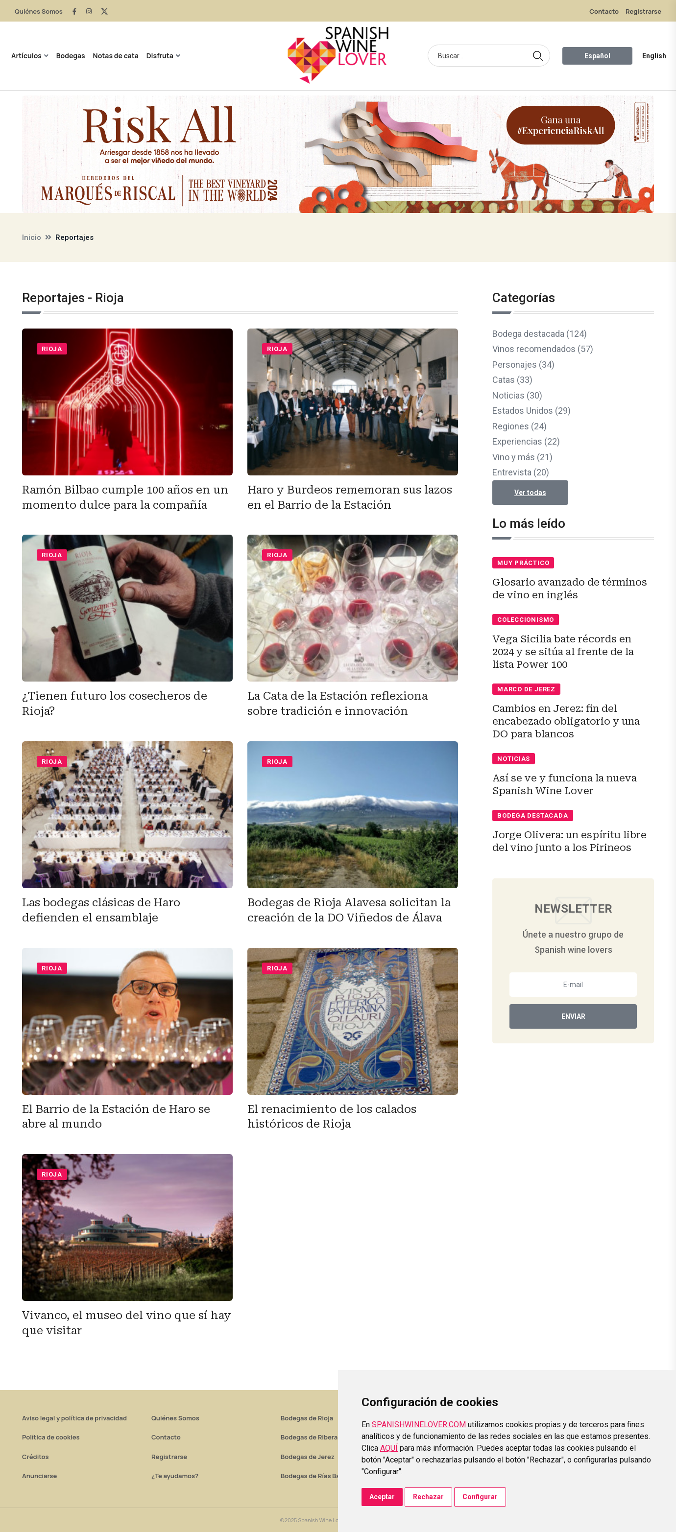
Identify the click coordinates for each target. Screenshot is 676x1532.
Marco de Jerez (526, 689)
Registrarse (643, 11)
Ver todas (530, 492)
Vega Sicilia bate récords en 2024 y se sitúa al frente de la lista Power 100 (563, 651)
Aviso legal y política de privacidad (74, 1418)
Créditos (35, 1456)
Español (597, 56)
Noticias (513, 758)
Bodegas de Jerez (308, 1456)
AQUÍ (389, 1448)
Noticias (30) (517, 395)
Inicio (31, 237)
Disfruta (159, 55)
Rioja (52, 349)
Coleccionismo (525, 619)
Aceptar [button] (382, 1497)
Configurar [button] (480, 1497)
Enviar (573, 1016)
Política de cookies (51, 1437)
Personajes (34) (523, 364)
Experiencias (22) (526, 441)
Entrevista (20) (520, 472)
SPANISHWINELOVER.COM (419, 1424)
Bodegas (70, 55)
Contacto (604, 11)
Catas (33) (512, 380)
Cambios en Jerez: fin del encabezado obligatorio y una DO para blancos (566, 721)
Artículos (26, 55)
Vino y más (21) (522, 457)
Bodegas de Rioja (307, 1418)
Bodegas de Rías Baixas (316, 1475)
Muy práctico (523, 562)
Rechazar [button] (428, 1497)
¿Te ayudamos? (174, 1475)
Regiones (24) (519, 426)
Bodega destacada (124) (539, 334)
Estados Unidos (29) (531, 410)
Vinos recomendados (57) (542, 349)
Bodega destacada (532, 815)
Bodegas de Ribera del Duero (324, 1437)
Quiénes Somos (39, 11)
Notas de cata (116, 55)
